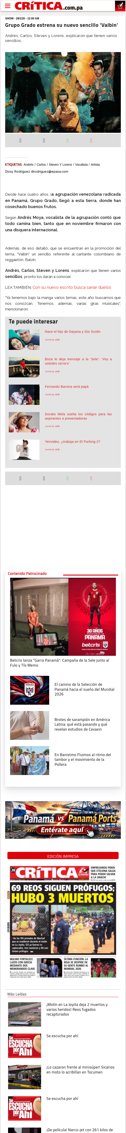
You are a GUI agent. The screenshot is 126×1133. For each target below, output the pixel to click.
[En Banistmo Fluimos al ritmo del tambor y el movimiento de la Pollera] (29, 760)
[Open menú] (8, 5)
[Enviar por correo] (91, 141)
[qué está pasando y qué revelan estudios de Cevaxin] (29, 725)
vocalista (81, 164)
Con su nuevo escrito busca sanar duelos (72, 287)
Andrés (28, 164)
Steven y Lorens (60, 164)
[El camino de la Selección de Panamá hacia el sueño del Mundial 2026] (29, 690)
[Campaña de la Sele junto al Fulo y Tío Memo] (63, 617)
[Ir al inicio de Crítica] (49, 6)
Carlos (41, 164)
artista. (96, 164)
